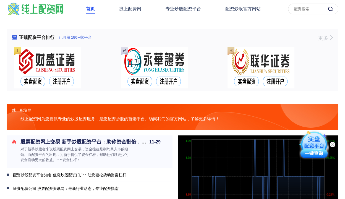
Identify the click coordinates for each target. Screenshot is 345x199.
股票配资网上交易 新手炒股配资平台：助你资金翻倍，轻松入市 (90, 142)
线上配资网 (130, 8)
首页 (90, 8)
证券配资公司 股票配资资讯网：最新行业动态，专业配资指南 (66, 188)
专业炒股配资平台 (183, 8)
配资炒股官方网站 (243, 8)
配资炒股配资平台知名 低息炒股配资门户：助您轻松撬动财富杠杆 (69, 175)
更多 (325, 38)
